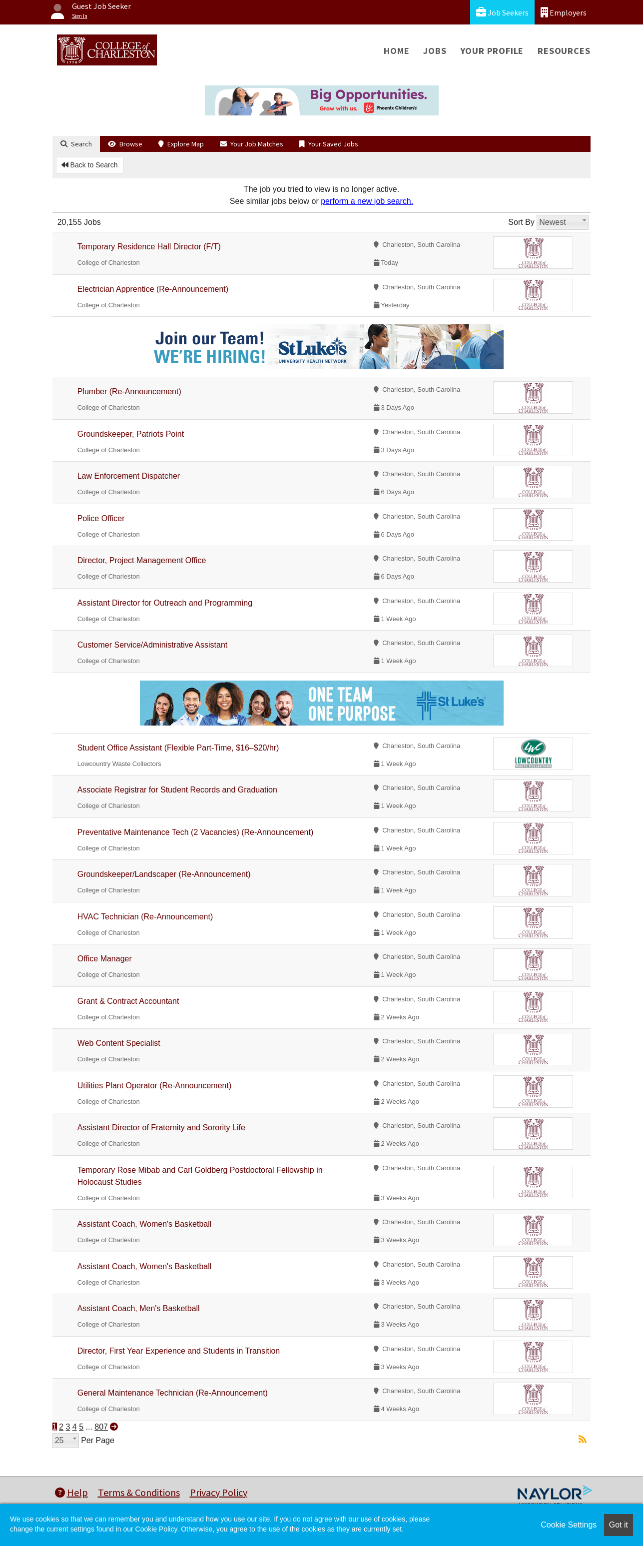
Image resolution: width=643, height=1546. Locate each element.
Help (71, 1492)
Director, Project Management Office (141, 560)
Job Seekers (502, 12)
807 (101, 1427)
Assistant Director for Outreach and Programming (164, 603)
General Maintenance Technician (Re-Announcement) (172, 1393)
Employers (564, 12)
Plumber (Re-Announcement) (129, 391)
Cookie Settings (569, 1525)
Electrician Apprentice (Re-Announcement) (152, 289)
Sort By (521, 222)
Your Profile (492, 50)
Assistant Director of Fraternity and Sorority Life (161, 1127)
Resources (564, 50)
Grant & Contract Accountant (128, 1001)
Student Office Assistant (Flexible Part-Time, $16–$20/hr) (178, 748)
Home (396, 50)
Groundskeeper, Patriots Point (130, 434)
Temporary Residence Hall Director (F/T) (149, 246)
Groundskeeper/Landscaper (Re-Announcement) (164, 874)
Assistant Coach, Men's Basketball (138, 1308)
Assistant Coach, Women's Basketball (144, 1224)
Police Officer (101, 518)
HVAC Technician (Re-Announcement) (145, 916)
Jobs (434, 50)
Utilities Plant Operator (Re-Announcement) (154, 1085)
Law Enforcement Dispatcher (128, 476)
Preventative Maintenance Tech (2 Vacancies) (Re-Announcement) (195, 832)
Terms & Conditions (139, 1492)
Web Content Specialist (118, 1043)
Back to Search (89, 165)
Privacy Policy (218, 1492)
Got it (618, 1525)
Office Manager (104, 958)
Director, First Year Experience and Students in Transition (178, 1351)
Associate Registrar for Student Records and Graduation (177, 789)
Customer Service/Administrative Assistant (152, 645)
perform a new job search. (367, 201)
